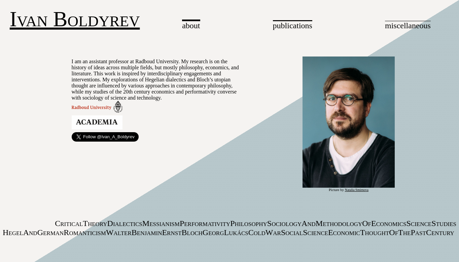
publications (292, 25)
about (191, 25)
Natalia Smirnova (356, 190)
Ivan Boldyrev (75, 19)
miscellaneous (408, 25)
